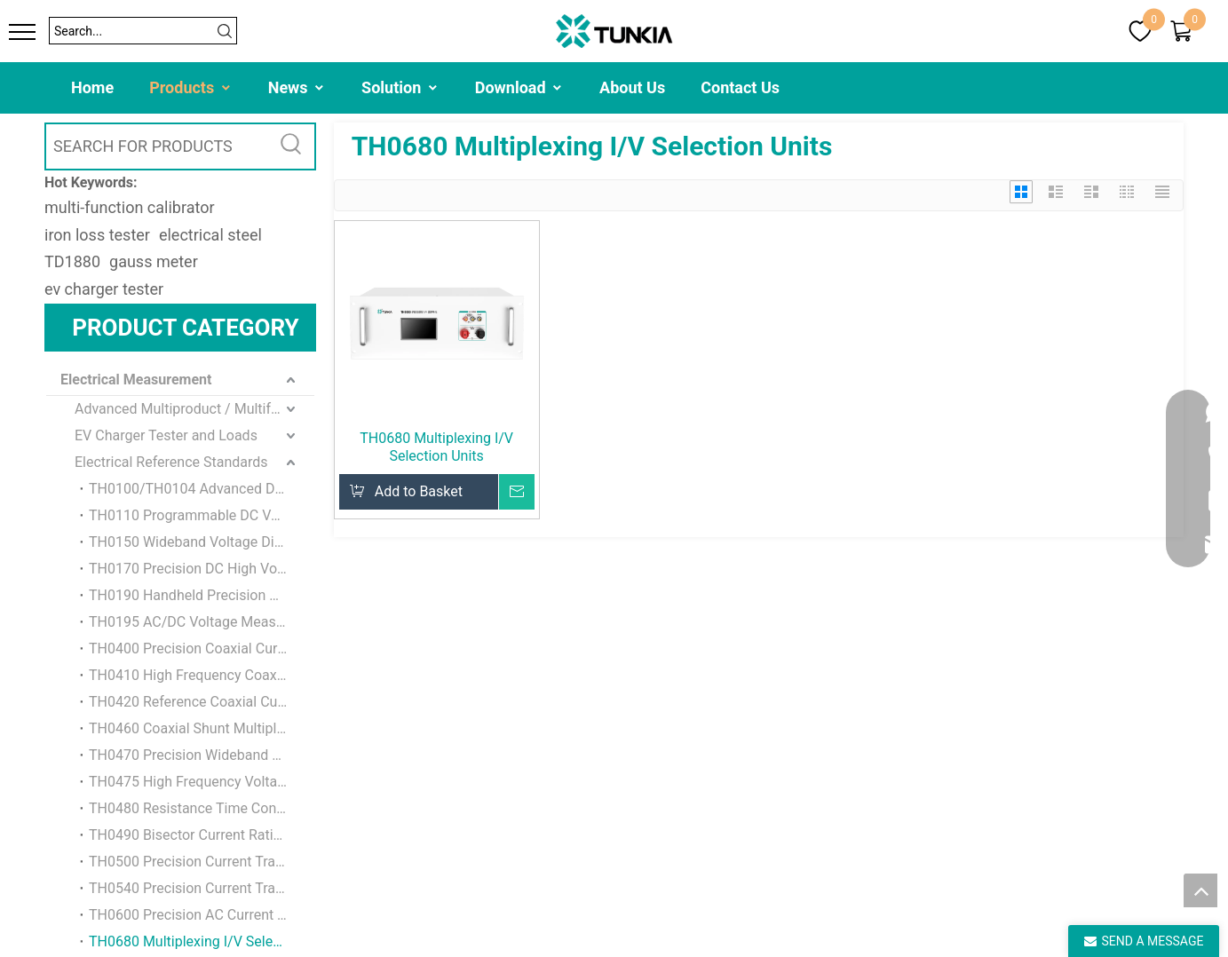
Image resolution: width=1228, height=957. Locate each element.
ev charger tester (103, 289)
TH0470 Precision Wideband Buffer (200, 755)
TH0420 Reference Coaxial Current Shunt (201, 701)
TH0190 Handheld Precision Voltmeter (201, 595)
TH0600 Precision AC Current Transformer (201, 914)
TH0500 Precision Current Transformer (201, 861)
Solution (400, 87)
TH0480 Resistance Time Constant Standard (201, 808)
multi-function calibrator (129, 207)
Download (519, 87)
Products (191, 87)
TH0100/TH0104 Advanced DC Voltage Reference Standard (201, 488)
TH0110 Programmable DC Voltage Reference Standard (201, 515)
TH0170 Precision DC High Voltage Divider (201, 568)
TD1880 (72, 261)
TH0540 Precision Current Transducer (201, 888)
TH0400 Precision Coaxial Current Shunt (201, 648)
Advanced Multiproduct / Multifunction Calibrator (194, 408)
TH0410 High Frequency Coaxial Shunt (201, 675)
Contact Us (740, 87)
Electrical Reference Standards (171, 462)
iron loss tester (97, 234)
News (297, 87)
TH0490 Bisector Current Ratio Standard (201, 834)
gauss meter (153, 261)
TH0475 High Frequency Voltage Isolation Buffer (201, 781)
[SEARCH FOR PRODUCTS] (158, 146)
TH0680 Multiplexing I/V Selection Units (201, 941)
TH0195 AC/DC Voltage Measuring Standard (201, 621)
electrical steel (210, 234)
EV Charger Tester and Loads (166, 435)
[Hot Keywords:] (292, 146)
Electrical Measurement (135, 379)
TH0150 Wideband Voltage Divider (197, 542)
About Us (632, 87)
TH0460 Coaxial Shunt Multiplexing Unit (201, 728)
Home (92, 87)
